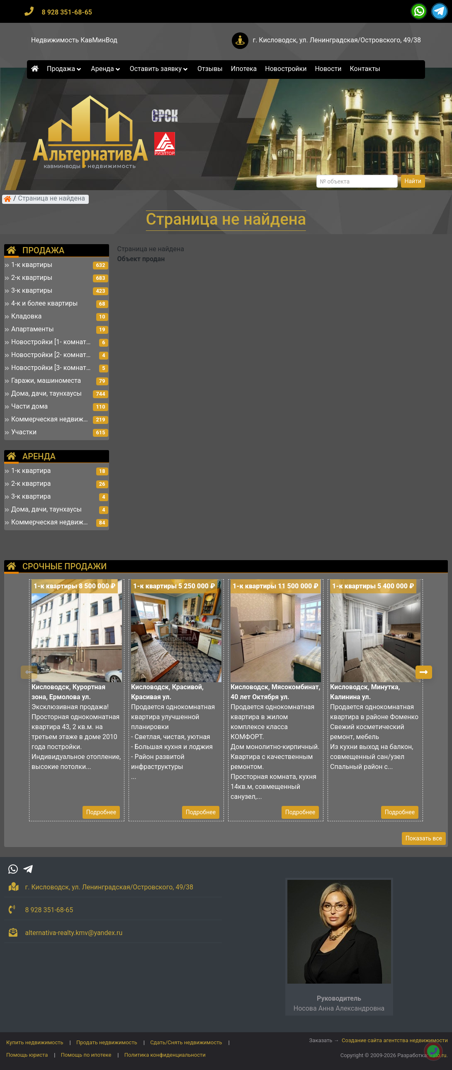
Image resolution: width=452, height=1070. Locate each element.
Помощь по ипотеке (86, 1055)
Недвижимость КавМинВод (74, 40)
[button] (424, 672)
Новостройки (285, 69)
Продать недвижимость (106, 1042)
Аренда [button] (106, 69)
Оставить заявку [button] (159, 69)
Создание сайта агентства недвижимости (395, 1040)
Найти (413, 181)
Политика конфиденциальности (165, 1055)
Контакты (365, 69)
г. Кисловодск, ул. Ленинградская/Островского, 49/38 (337, 40)
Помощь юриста (27, 1055)
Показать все (424, 838)
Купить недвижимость (34, 1042)
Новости (328, 69)
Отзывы (210, 69)
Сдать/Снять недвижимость (186, 1042)
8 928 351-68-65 (66, 12)
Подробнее (101, 812)
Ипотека (244, 69)
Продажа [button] (65, 69)
